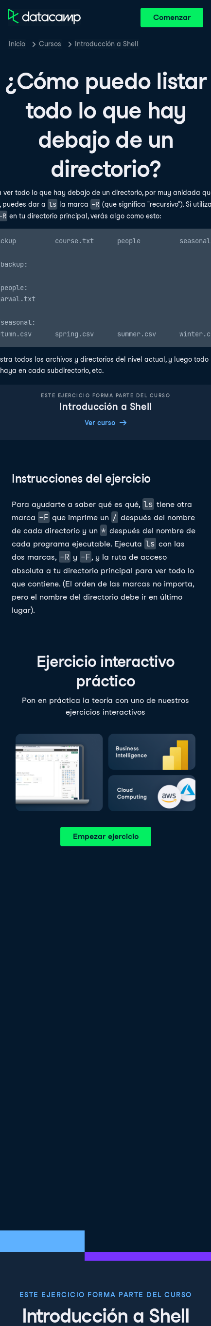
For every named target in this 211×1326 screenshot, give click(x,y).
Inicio (17, 44)
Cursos (50, 44)
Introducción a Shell (107, 44)
